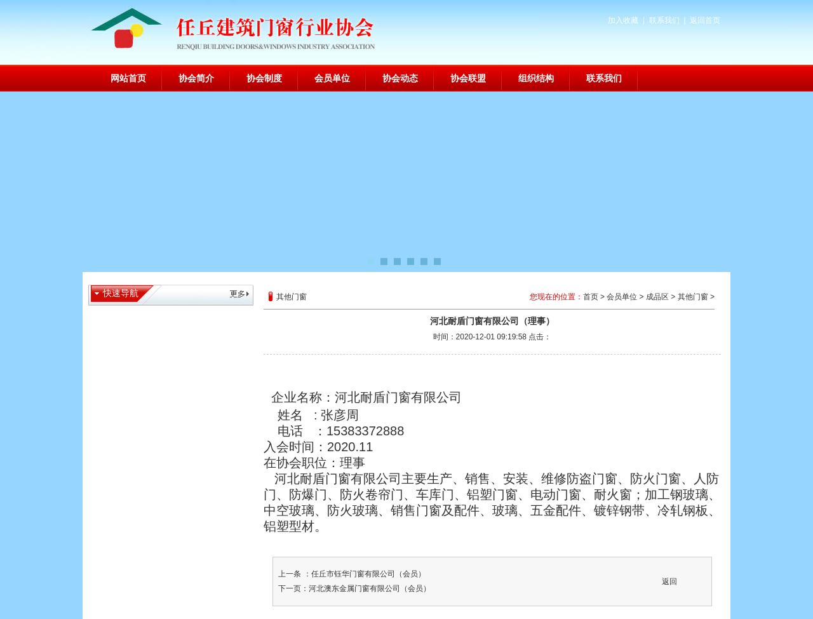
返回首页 (705, 20)
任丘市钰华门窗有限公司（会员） (368, 573)
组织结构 (536, 78)
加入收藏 (623, 20)
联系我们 (664, 20)
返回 (669, 581)
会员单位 (332, 78)
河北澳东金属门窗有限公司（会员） (370, 588)
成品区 (657, 296)
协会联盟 (468, 78)
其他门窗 (693, 296)
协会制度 (264, 78)
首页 (590, 296)
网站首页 (128, 78)
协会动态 (400, 78)
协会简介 (196, 78)
